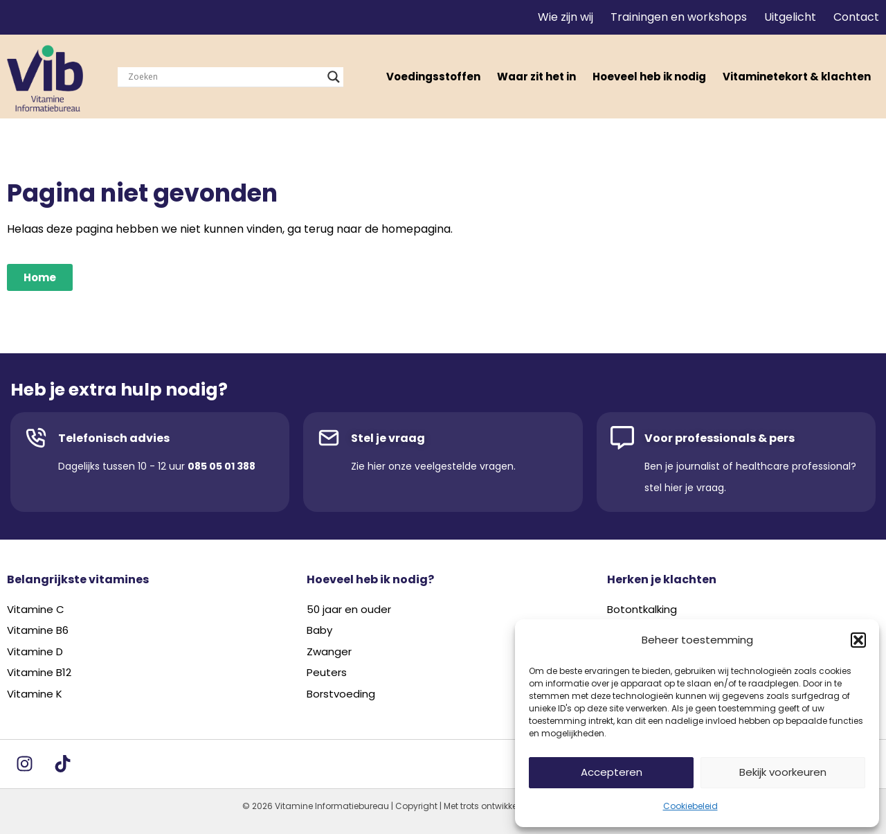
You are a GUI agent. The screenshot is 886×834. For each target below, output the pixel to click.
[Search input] (224, 77)
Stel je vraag (388, 438)
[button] (858, 640)
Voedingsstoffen (433, 76)
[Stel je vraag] (329, 438)
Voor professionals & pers (719, 438)
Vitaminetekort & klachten (797, 76)
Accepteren (611, 772)
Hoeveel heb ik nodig (649, 76)
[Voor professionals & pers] (622, 438)
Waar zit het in (536, 76)
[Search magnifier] (333, 77)
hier (377, 466)
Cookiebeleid (690, 806)
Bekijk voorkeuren (782, 772)
